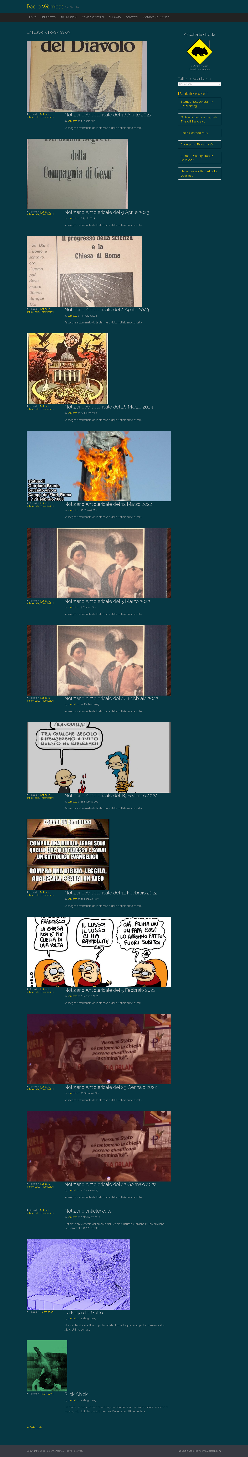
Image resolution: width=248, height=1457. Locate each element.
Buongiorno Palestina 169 (198, 144)
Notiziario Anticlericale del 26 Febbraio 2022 (111, 698)
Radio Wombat (45, 6)
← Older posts (34, 1427)
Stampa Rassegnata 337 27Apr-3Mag (197, 103)
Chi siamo (115, 17)
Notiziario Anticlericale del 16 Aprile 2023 (107, 115)
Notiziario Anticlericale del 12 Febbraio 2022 (110, 893)
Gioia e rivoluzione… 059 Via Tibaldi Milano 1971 (199, 119)
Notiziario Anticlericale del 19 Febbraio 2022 (111, 795)
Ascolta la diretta (199, 34)
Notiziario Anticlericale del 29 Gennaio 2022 (110, 1087)
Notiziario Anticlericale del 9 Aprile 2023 (106, 212)
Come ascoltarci (93, 17)
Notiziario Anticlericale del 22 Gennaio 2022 (110, 1184)
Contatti (132, 17)
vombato (72, 121)
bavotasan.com (213, 1451)
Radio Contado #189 (194, 133)
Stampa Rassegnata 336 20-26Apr (197, 158)
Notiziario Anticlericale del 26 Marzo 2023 (108, 407)
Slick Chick (76, 1394)
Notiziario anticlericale (38, 116)
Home (32, 17)
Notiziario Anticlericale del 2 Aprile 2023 (106, 309)
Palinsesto (49, 17)
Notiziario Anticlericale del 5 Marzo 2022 (107, 601)
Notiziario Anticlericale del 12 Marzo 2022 (108, 504)
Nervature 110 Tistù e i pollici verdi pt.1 (199, 173)
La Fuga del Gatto (83, 1312)
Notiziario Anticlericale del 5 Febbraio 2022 (109, 990)
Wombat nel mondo (156, 17)
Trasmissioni (69, 17)
